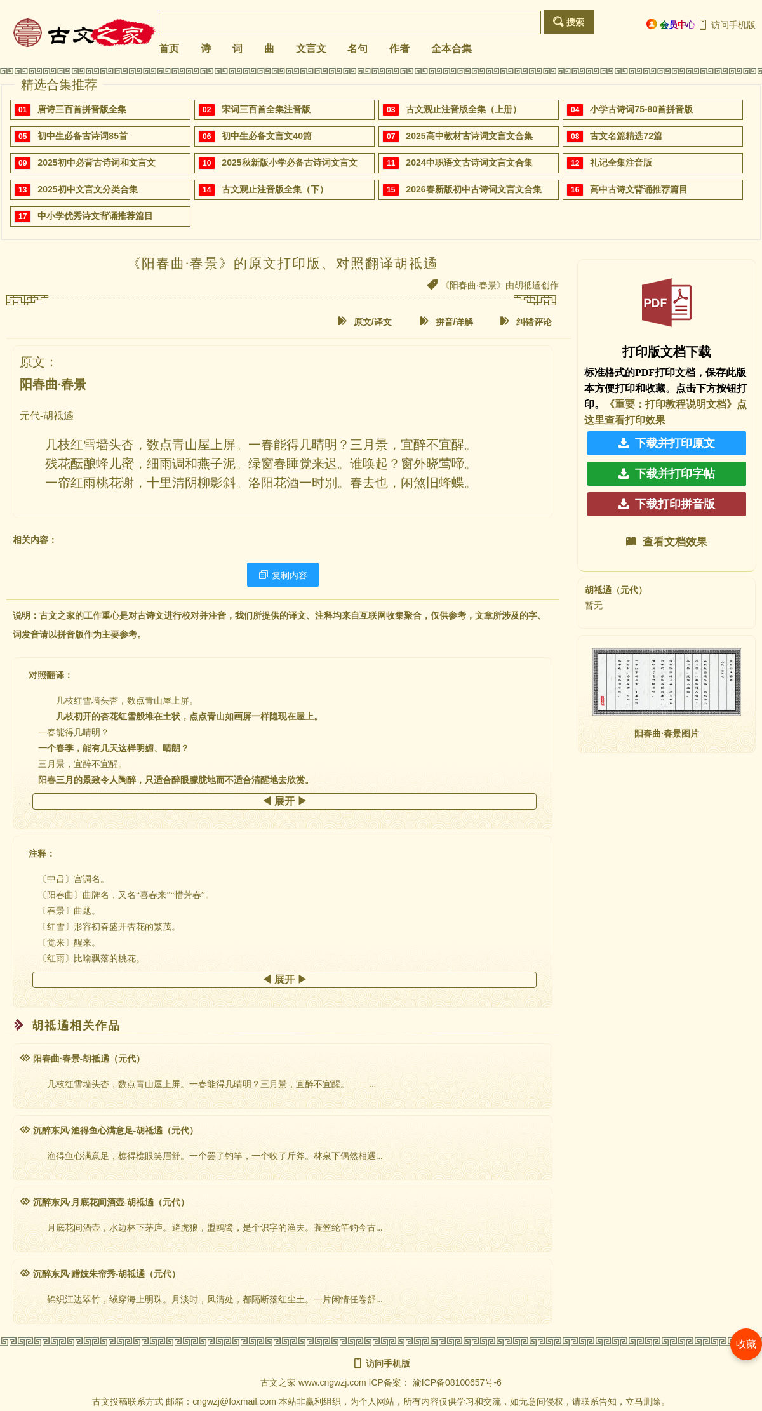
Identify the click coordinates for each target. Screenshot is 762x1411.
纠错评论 (526, 321)
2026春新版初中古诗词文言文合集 (473, 189)
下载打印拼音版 (666, 504)
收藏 (746, 1344)
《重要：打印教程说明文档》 (671, 404)
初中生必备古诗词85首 (82, 136)
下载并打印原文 (666, 443)
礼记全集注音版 (621, 162)
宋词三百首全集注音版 (266, 109)
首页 (169, 48)
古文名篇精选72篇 (626, 136)
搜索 (568, 22)
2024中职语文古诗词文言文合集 (469, 162)
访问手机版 (727, 25)
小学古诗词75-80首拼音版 (641, 109)
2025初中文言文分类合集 (87, 189)
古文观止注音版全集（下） (275, 189)
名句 (357, 48)
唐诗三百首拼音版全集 (81, 109)
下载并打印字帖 (666, 473)
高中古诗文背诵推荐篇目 (639, 189)
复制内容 (282, 575)
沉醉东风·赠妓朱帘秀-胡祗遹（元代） (100, 1274)
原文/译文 (364, 321)
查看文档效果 (666, 542)
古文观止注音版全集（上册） (463, 109)
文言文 (311, 48)
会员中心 (670, 24)
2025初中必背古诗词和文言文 (96, 162)
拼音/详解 (446, 321)
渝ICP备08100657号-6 (457, 1382)
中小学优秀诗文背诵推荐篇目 (95, 216)
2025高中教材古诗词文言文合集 (469, 136)
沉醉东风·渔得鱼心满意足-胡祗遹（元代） (109, 1130)
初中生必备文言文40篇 (267, 136)
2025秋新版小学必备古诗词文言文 (289, 162)
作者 (399, 48)
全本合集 (451, 48)
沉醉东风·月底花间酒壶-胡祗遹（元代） (104, 1202)
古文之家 (278, 1382)
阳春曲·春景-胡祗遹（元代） (82, 1059)
